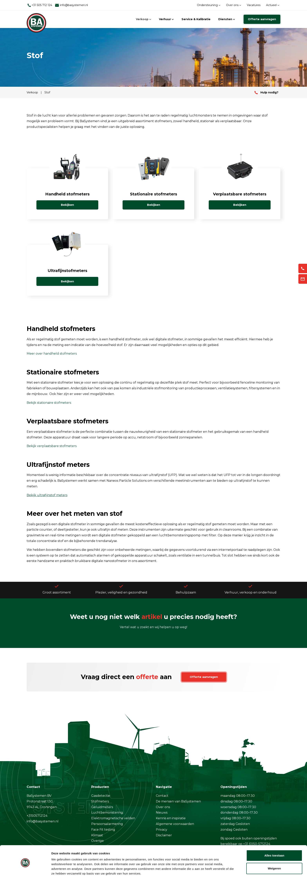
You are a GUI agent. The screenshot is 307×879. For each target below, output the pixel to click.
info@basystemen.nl (71, 5)
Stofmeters (100, 801)
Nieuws (161, 812)
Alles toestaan (274, 842)
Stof (47, 92)
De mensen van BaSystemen (178, 801)
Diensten (226, 19)
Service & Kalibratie (195, 19)
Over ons (233, 5)
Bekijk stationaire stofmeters (49, 403)
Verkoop (143, 19)
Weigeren (274, 855)
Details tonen (60, 871)
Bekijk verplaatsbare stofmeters (52, 446)
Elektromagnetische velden (113, 818)
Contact (162, 796)
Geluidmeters (102, 807)
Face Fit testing (103, 829)
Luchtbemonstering (107, 812)
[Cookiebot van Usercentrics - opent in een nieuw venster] (25, 871)
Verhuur (166, 19)
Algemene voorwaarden (175, 824)
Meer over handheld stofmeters (52, 353)
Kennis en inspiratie (171, 818)
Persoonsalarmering (107, 824)
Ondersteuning (208, 5)
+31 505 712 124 (40, 5)
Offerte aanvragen (262, 19)
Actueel (272, 5)
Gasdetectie (100, 796)
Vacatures (253, 5)
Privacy (161, 829)
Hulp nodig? (266, 92)
